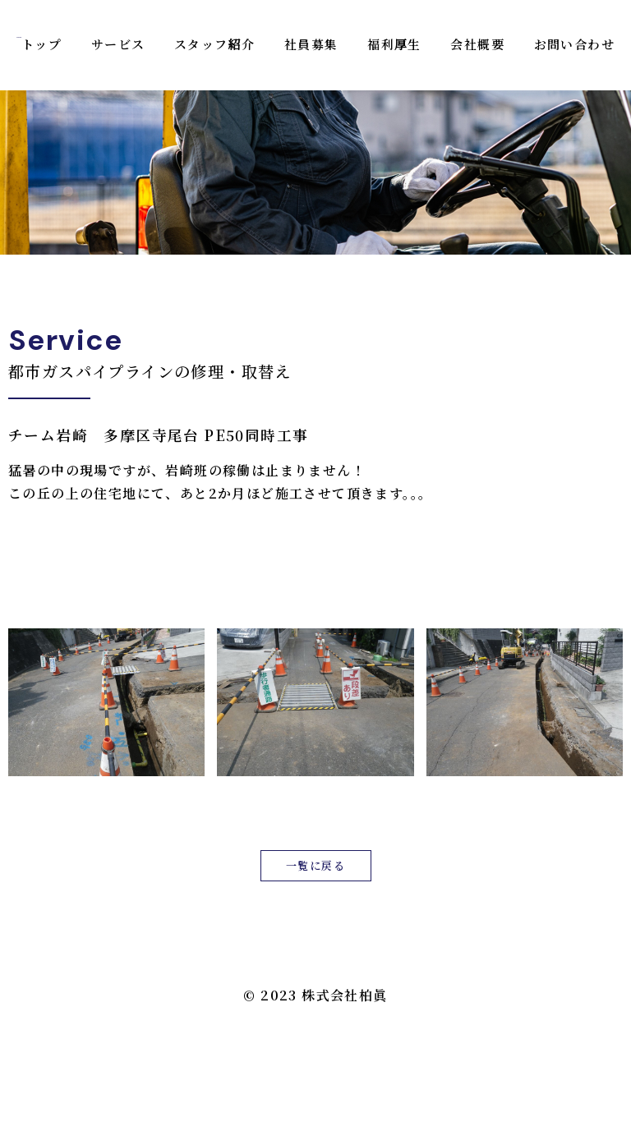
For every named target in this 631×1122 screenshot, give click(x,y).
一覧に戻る (315, 865)
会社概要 (477, 44)
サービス (118, 44)
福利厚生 (394, 44)
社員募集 (311, 44)
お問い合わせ (574, 44)
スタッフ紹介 (214, 44)
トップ (41, 44)
